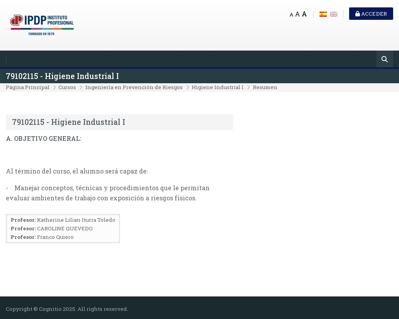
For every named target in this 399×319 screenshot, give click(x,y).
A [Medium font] (297, 14)
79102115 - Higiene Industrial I (62, 76)
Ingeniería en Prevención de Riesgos (134, 87)
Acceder (371, 13)
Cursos (67, 87)
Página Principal (27, 87)
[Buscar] (384, 60)
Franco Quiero (55, 236)
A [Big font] (304, 13)
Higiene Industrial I (218, 87)
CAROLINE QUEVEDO (65, 228)
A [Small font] (291, 14)
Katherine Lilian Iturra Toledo (76, 219)
